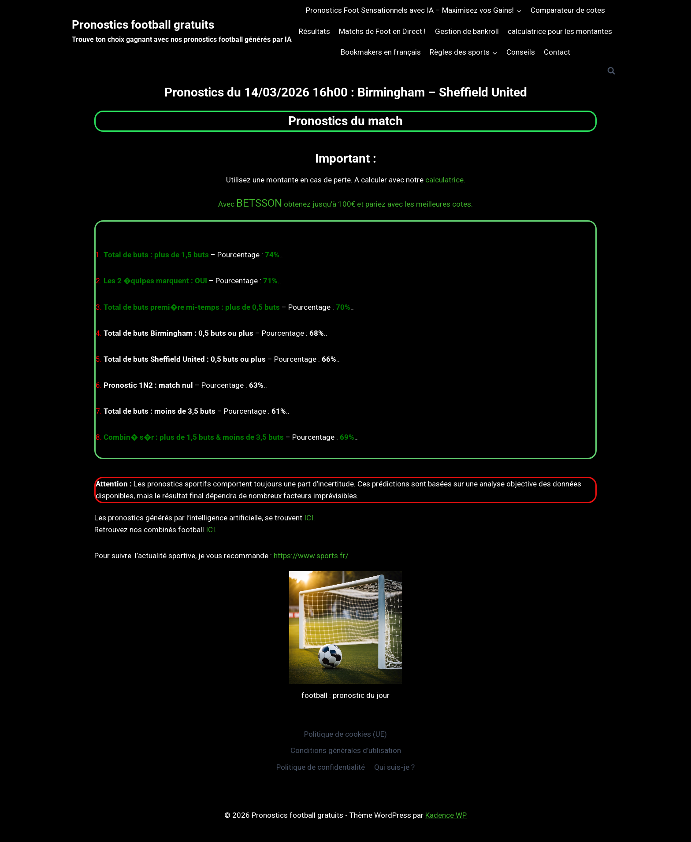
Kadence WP (446, 815)
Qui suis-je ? (394, 767)
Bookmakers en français (381, 52)
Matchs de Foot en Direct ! (382, 31)
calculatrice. (445, 179)
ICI (210, 529)
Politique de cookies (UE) (345, 734)
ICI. (309, 517)
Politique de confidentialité (320, 767)
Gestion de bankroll (467, 31)
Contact (557, 52)
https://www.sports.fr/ (311, 555)
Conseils (520, 52)
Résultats (314, 31)
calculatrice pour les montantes (560, 31)
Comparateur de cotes (568, 10)
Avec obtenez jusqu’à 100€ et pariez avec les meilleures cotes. (345, 204)
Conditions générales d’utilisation (345, 750)
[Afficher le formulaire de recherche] (611, 71)
